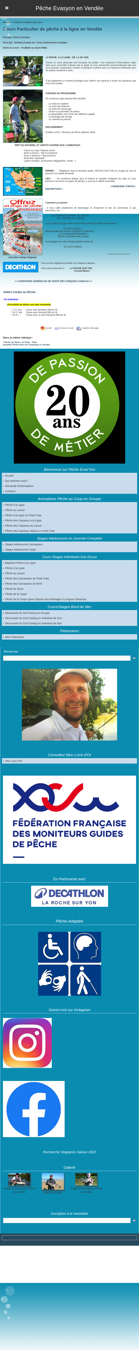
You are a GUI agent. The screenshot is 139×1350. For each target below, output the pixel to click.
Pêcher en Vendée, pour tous (27, 22)
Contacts (9, 490)
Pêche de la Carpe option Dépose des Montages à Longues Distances (44, 598)
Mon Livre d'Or (12, 760)
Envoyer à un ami (63, 328)
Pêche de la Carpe (15, 593)
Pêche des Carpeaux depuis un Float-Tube (28, 530)
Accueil (8, 475)
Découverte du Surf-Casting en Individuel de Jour (32, 617)
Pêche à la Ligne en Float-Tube (22, 514)
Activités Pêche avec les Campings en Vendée (25, 344)
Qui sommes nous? (15, 480)
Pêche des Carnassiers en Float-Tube (25, 578)
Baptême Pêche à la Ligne (19, 562)
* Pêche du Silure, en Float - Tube (19, 342)
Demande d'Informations (18, 485)
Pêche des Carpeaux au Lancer (22, 525)
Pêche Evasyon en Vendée (69, 8)
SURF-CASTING (52, 1192)
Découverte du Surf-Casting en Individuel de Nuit (32, 622)
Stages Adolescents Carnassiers (22, 544)
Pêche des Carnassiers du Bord (22, 583)
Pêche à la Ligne (13, 504)
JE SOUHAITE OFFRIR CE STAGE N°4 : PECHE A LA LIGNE (66, 217)
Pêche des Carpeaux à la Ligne (22, 520)
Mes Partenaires (13, 636)
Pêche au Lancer (14, 509)
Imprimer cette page (89, 328)
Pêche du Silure (13, 588)
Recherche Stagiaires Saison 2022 (69, 1152)
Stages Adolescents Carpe (19, 549)
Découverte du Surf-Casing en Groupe (26, 612)
